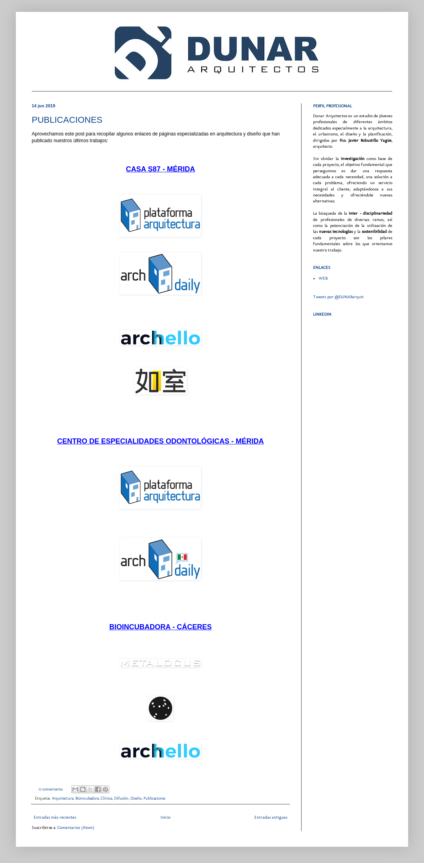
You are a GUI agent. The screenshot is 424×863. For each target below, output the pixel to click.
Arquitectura (62, 798)
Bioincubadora (87, 798)
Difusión (121, 798)
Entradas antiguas (270, 817)
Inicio (165, 817)
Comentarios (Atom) (75, 827)
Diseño (135, 798)
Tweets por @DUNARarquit (338, 296)
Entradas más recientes (55, 817)
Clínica (106, 798)
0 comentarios (51, 789)
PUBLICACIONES (67, 120)
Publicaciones (154, 798)
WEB (323, 278)
